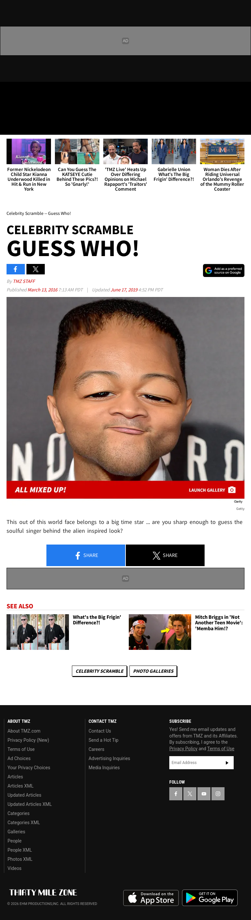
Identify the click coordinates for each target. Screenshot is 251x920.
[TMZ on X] (26, 92)
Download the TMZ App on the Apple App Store (151, 898)
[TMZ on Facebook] (10, 92)
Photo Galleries (153, 671)
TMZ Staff (24, 281)
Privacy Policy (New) (28, 740)
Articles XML (21, 786)
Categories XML (24, 822)
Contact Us (100, 731)
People (15, 840)
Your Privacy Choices (29, 767)
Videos (15, 868)
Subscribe (227, 762)
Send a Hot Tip (103, 740)
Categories (18, 813)
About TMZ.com (24, 731)
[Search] (242, 125)
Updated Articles (24, 795)
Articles (15, 776)
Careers (96, 749)
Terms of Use (21, 749)
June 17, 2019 (124, 289)
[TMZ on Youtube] (42, 92)
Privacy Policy (183, 748)
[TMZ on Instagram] (57, 92)
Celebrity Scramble (99, 671)
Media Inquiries (104, 767)
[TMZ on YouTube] (203, 793)
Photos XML (20, 859)
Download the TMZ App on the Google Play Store (210, 898)
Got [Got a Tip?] (21, 109)
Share (86, 556)
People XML (20, 850)
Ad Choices (19, 758)
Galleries (16, 831)
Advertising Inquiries (109, 758)
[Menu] (9, 125)
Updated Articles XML (30, 804)
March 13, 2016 (42, 289)
